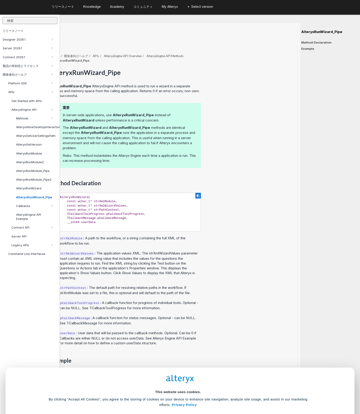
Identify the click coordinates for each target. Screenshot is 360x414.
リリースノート (13, 31)
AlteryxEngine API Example (28, 217)
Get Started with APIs (26, 101)
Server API (18, 236)
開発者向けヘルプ (28, 74)
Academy (117, 6)
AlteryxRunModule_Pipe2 (33, 179)
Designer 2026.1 (28, 39)
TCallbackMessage (142, 310)
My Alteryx (170, 6)
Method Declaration (316, 42)
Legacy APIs (32, 245)
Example (307, 48)
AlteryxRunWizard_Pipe (34, 197)
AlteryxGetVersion (29, 144)
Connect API (32, 227)
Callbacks (34, 206)
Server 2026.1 (28, 48)
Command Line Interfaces (26, 254)
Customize (215, 394)
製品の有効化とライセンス (28, 66)
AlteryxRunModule (29, 153)
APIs (30, 92)
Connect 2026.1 (28, 57)
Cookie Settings (178, 380)
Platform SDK (30, 83)
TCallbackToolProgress (167, 295)
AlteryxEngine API (32, 109)
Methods (34, 118)
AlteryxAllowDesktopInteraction (36, 127)
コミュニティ (143, 6)
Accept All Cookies (145, 394)
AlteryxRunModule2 (30, 162)
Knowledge (92, 6)
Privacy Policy (184, 368)
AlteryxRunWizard (28, 188)
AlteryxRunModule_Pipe (33, 171)
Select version (200, 6)
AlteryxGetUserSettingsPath (36, 136)
